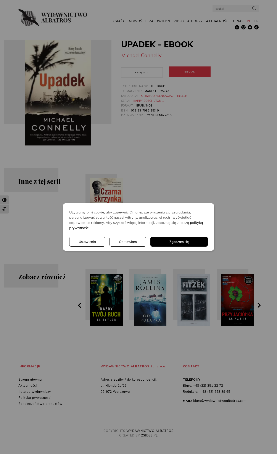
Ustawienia (148, 242)
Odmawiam (189, 242)
